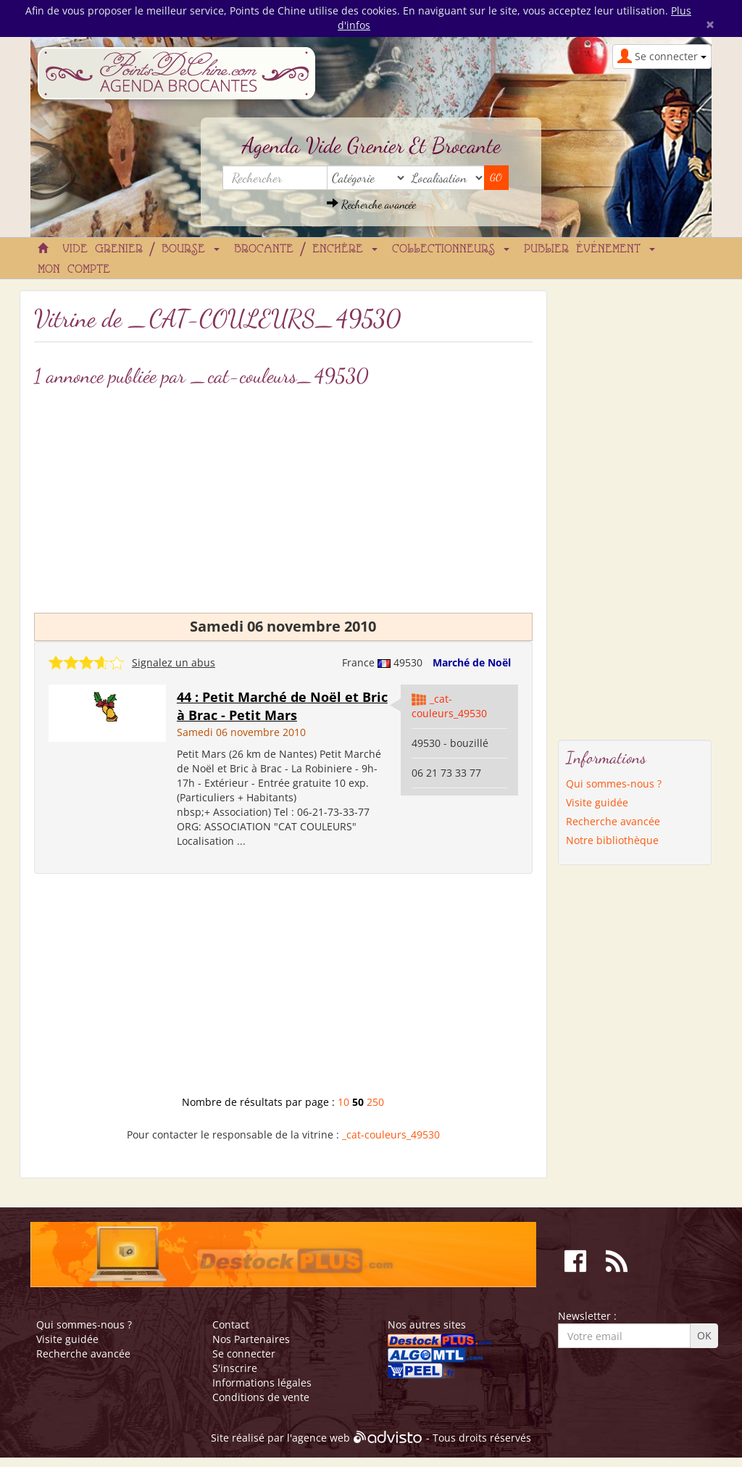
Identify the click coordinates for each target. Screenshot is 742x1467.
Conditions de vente (260, 1397)
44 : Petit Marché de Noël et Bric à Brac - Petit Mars (282, 706)
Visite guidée (597, 802)
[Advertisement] (283, 496)
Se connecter (243, 1353)
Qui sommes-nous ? (614, 783)
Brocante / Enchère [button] (306, 249)
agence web (321, 1438)
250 (375, 1102)
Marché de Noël (472, 662)
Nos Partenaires (251, 1339)
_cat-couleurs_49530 (449, 706)
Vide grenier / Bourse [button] (141, 249)
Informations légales (262, 1382)
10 (343, 1102)
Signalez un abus (173, 662)
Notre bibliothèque (612, 840)
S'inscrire (234, 1368)
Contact (230, 1324)
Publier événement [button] (589, 249)
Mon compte (74, 270)
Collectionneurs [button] (450, 249)
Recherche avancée (371, 204)
